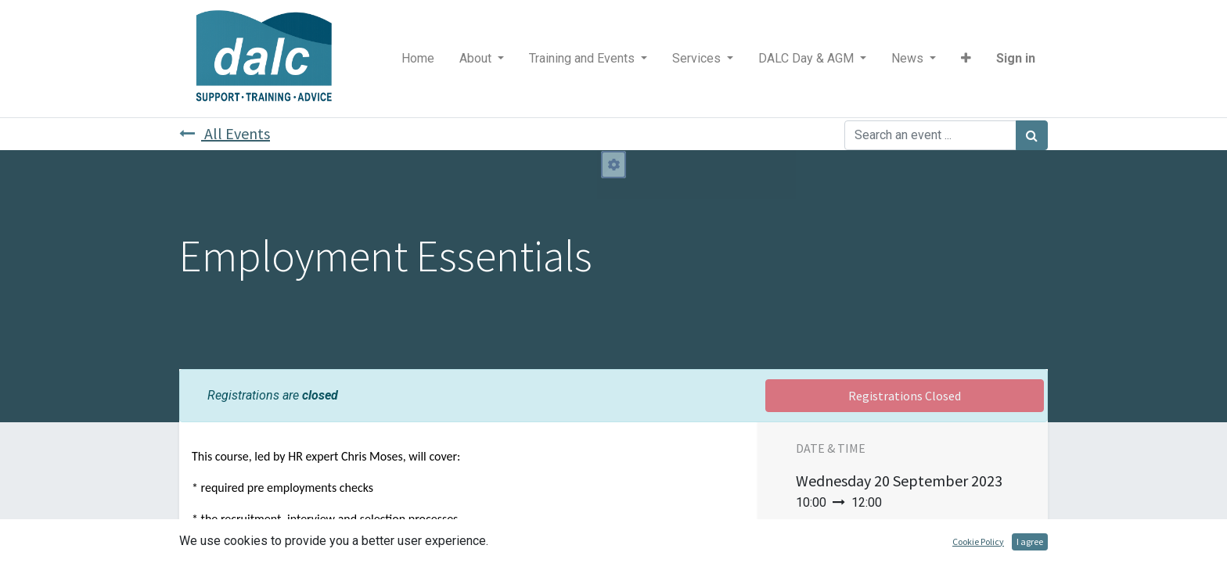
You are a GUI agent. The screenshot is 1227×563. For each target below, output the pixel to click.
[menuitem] (418, 59)
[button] (966, 59)
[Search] (1032, 135)
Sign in (1015, 58)
